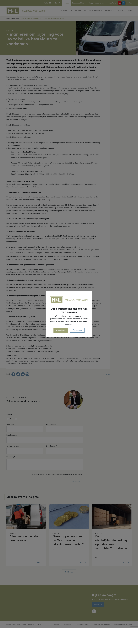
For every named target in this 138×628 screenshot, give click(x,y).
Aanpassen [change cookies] (77, 330)
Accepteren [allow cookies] (60, 330)
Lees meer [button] (69, 324)
